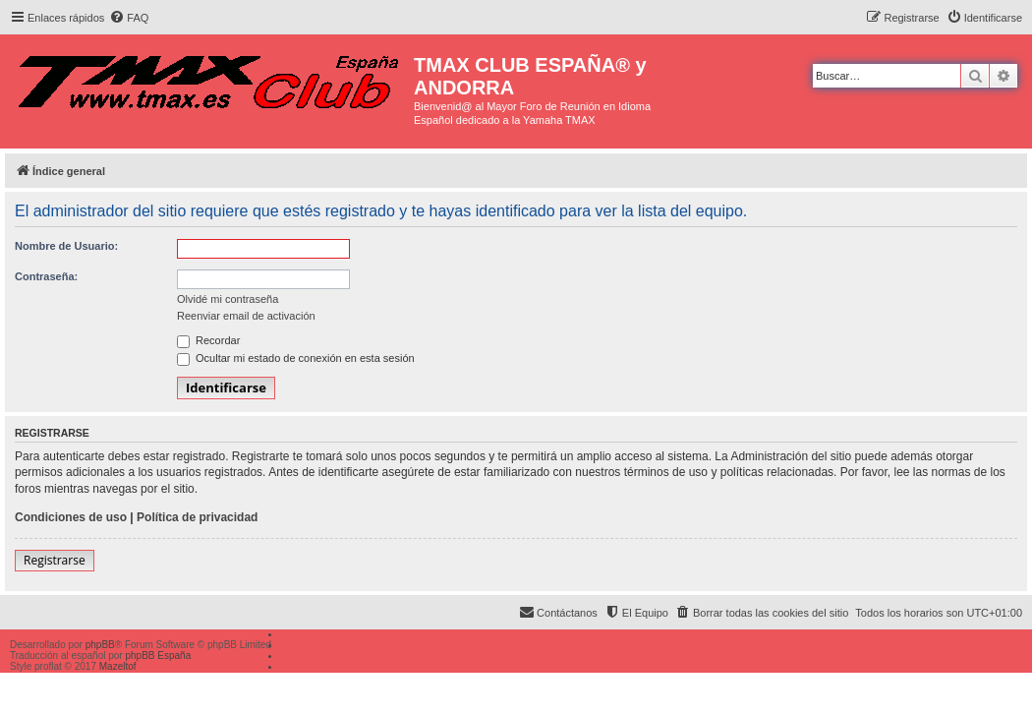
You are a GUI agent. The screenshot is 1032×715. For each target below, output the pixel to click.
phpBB (100, 644)
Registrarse (55, 560)
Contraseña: (46, 276)
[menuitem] (128, 18)
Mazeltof (118, 666)
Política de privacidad (197, 517)
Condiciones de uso (71, 517)
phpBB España (158, 655)
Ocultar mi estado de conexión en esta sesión (296, 358)
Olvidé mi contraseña (227, 299)
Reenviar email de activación (246, 316)
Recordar (208, 340)
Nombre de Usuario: (66, 246)
